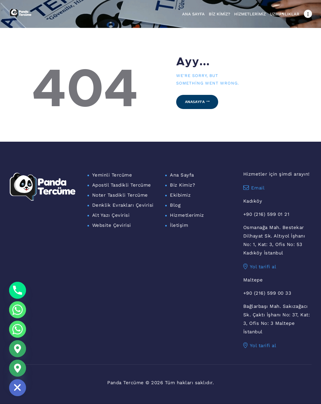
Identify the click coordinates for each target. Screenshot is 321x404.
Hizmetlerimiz (187, 215)
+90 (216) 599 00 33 (267, 293)
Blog (175, 205)
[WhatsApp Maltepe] (17, 329)
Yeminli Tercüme (112, 175)
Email (254, 188)
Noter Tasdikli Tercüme (120, 195)
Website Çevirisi (111, 225)
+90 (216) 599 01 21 (266, 214)
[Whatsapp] (17, 309)
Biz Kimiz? (182, 185)
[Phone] (17, 290)
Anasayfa (195, 102)
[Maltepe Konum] (17, 368)
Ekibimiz (180, 195)
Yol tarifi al (259, 267)
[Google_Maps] (17, 348)
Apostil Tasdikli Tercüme (121, 185)
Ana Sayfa (182, 175)
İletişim (179, 225)
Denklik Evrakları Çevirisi (123, 205)
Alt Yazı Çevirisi (111, 215)
